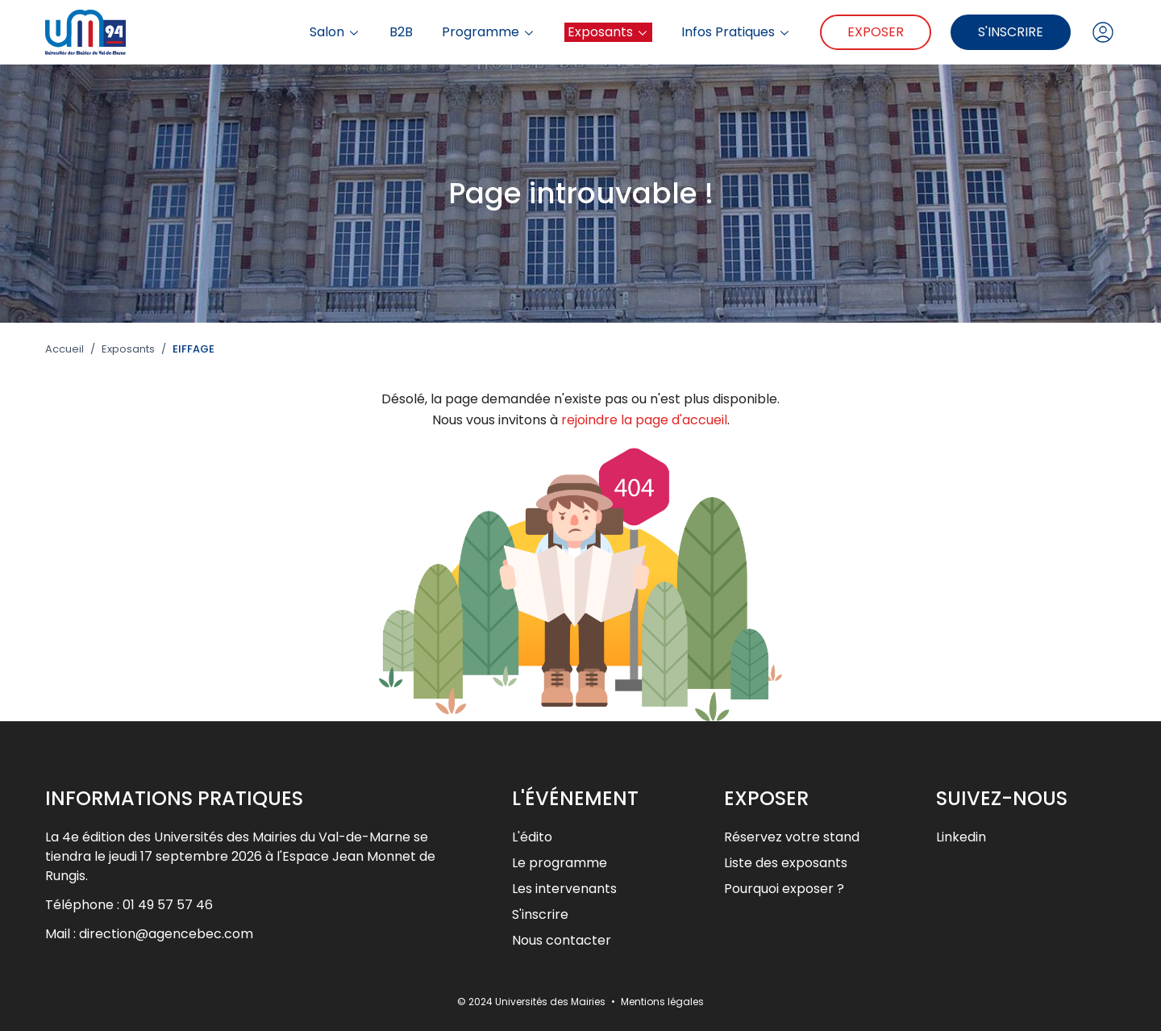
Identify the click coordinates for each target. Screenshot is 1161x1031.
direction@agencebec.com (166, 934)
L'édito (532, 837)
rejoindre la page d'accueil (644, 420)
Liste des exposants (785, 863)
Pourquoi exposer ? (784, 888)
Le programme (559, 863)
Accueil (64, 349)
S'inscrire (1010, 32)
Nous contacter (561, 940)
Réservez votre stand (791, 837)
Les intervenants (564, 888)
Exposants (608, 32)
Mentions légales (662, 1001)
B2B (401, 32)
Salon (335, 32)
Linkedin (961, 837)
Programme (488, 32)
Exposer (875, 32)
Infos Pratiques (736, 32)
